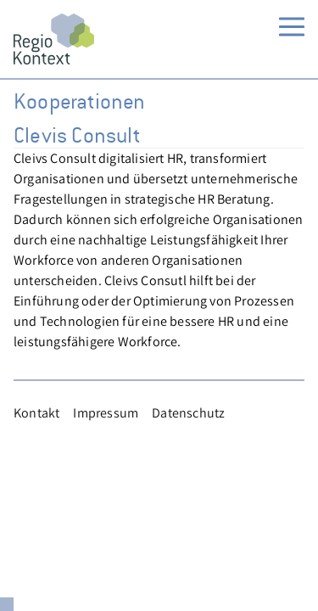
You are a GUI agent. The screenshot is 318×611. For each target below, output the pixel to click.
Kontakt (36, 413)
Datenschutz (188, 413)
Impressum (105, 413)
